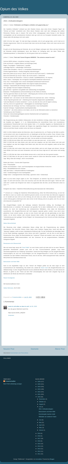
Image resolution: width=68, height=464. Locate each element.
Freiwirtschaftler (10, 381)
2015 (39, 443)
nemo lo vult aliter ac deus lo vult (18, 306)
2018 (39, 436)
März (40, 427)
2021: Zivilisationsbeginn (46, 409)
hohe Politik (25, 247)
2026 (39, 381)
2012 (39, 451)
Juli (40, 406)
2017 (39, 438)
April (40, 425)
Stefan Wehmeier (8, 288)
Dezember (42, 399)
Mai (40, 422)
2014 (39, 446)
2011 (39, 454)
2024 (39, 386)
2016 (39, 441)
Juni (40, 420)
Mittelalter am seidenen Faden (47, 416)
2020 (39, 397)
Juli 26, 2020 (33, 306)
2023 (39, 389)
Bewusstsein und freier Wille (11, 261)
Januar (41, 430)
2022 (39, 391)
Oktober (41, 401)
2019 (39, 433)
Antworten (11, 315)
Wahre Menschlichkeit (9, 223)
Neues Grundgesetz (9, 278)
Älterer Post (60, 349)
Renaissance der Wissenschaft (12, 243)
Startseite (34, 349)
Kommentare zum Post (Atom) (19, 353)
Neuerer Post (8, 349)
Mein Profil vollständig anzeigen (12, 384)
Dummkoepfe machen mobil (47, 414)
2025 (39, 384)
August (41, 404)
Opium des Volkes (14, 9)
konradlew (39, 459)
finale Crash (44, 267)
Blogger (52, 459)
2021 (39, 394)
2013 (39, 448)
